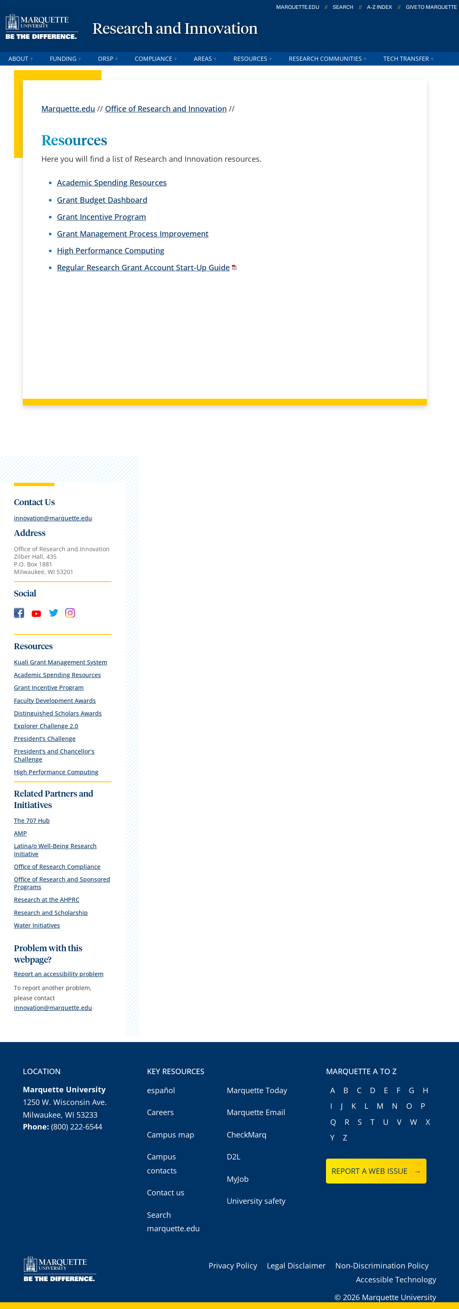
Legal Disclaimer (296, 1265)
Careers (160, 1112)
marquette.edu (297, 7)
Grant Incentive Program (101, 217)
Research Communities (328, 58)
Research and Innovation (175, 29)
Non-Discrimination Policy (382, 1265)
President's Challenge (45, 739)
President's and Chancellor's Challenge (54, 755)
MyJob (238, 1179)
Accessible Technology (396, 1279)
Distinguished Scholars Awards (58, 713)
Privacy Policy (233, 1265)
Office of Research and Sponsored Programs (62, 883)
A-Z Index (379, 7)
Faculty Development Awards (55, 701)
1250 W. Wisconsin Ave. (65, 1102)
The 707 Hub (32, 820)
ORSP (108, 58)
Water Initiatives (37, 925)
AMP (20, 833)
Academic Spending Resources (112, 183)
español (161, 1090)
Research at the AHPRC (46, 899)
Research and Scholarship (51, 913)
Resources (253, 58)
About (20, 58)
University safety (256, 1201)
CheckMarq (246, 1134)
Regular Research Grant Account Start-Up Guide (143, 268)
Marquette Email (256, 1112)
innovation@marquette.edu (53, 518)
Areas (205, 58)
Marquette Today (257, 1090)
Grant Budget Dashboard (102, 200)
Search (343, 7)
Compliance (156, 58)
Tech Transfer (408, 58)
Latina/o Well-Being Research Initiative (55, 849)
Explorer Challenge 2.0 (46, 726)
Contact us (166, 1192)
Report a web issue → (376, 1171)
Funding (65, 58)
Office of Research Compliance (57, 867)
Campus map (170, 1134)
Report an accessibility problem (58, 974)
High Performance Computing (110, 250)
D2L (233, 1156)
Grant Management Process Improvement (133, 234)
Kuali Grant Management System (60, 662)
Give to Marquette (431, 7)
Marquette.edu (68, 108)
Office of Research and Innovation (166, 108)
